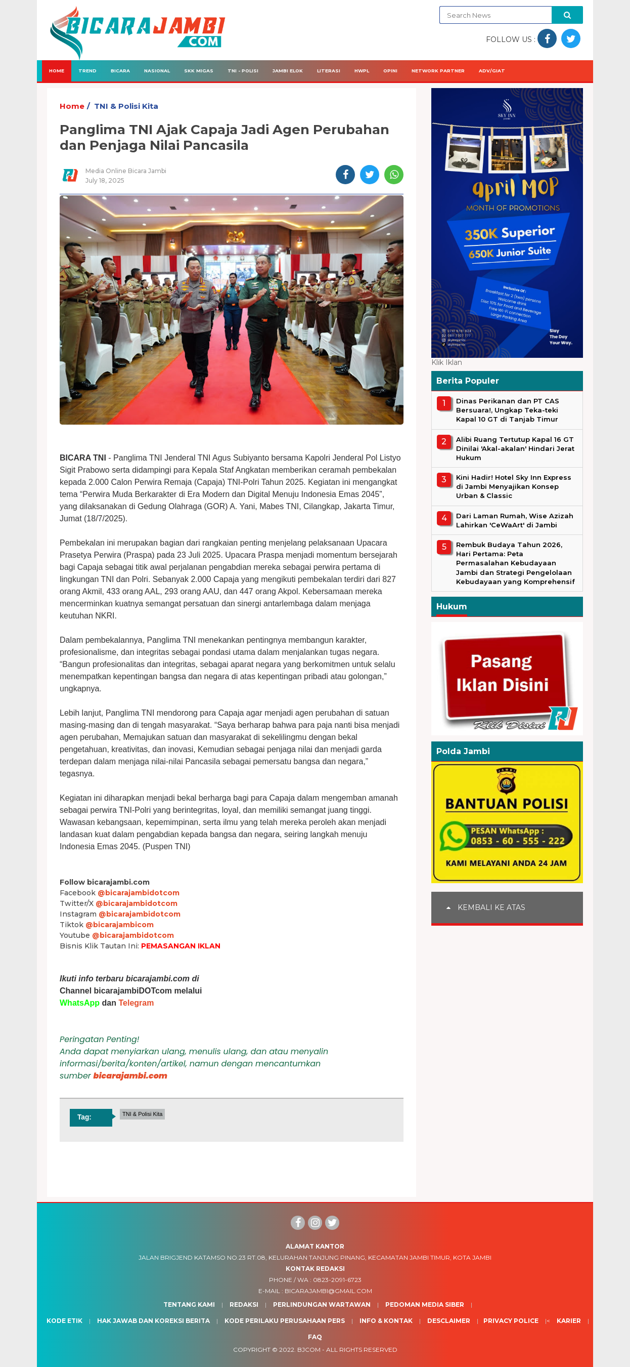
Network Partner (438, 70)
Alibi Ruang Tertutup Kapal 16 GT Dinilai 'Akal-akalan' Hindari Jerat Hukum (515, 448)
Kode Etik (64, 1320)
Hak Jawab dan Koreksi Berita (153, 1320)
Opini (390, 70)
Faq (315, 1337)
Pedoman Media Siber (424, 1304)
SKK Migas (198, 70)
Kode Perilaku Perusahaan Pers (284, 1320)
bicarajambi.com (131, 1076)
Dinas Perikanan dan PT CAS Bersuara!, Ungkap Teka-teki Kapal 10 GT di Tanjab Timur (507, 410)
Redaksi (244, 1304)
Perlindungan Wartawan (322, 1304)
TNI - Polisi (243, 70)
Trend (87, 70)
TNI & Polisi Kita (126, 106)
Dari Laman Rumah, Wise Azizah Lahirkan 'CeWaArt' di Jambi (514, 520)
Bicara (120, 70)
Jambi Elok (288, 70)
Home (56, 70)
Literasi (328, 70)
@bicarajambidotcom (138, 892)
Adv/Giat (492, 70)
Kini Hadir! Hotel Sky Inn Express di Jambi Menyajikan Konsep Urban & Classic (513, 486)
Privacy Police (510, 1320)
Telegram (136, 1003)
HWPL (361, 70)
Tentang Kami (189, 1304)
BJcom (309, 1349)
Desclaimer (448, 1320)
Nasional (157, 70)
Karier (569, 1320)
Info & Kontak (386, 1320)
